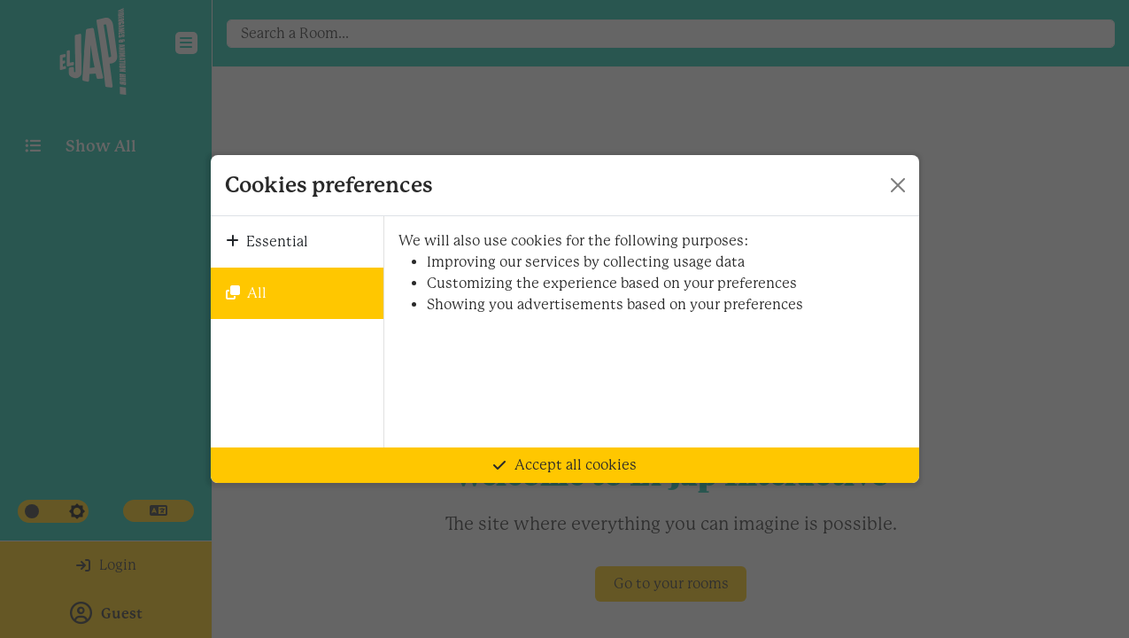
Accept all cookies (565, 464)
